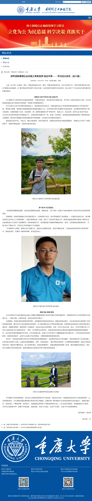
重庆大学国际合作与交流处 (69, 469)
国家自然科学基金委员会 (9, 474)
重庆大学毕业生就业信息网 (39, 471)
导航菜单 (89, 17)
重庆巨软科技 (79, 496)
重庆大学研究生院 (36, 469)
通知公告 (6, 62)
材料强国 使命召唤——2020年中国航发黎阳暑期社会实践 (24, 427)
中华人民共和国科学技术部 (69, 471)
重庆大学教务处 (6, 469)
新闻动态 (6, 58)
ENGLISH (58, 2)
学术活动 (6, 66)
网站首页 (14, 72)
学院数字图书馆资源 (7, 471)
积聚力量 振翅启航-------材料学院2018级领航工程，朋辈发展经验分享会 (28, 424)
